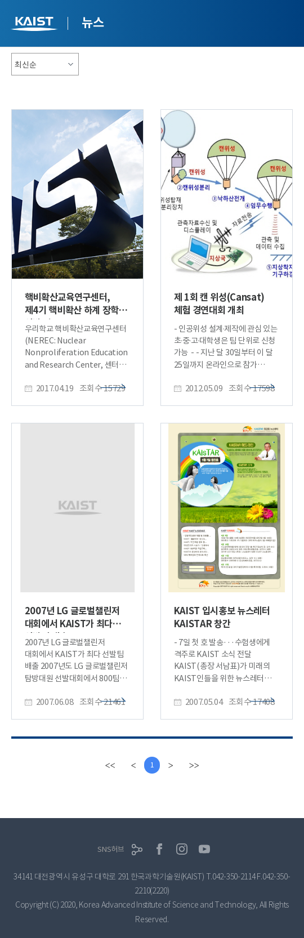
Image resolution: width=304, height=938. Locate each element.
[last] (193, 765)
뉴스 (93, 22)
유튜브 (204, 849)
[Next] (170, 765)
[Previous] (133, 765)
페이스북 (159, 849)
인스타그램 (181, 849)
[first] (110, 765)
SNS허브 (110, 849)
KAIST (35, 25)
